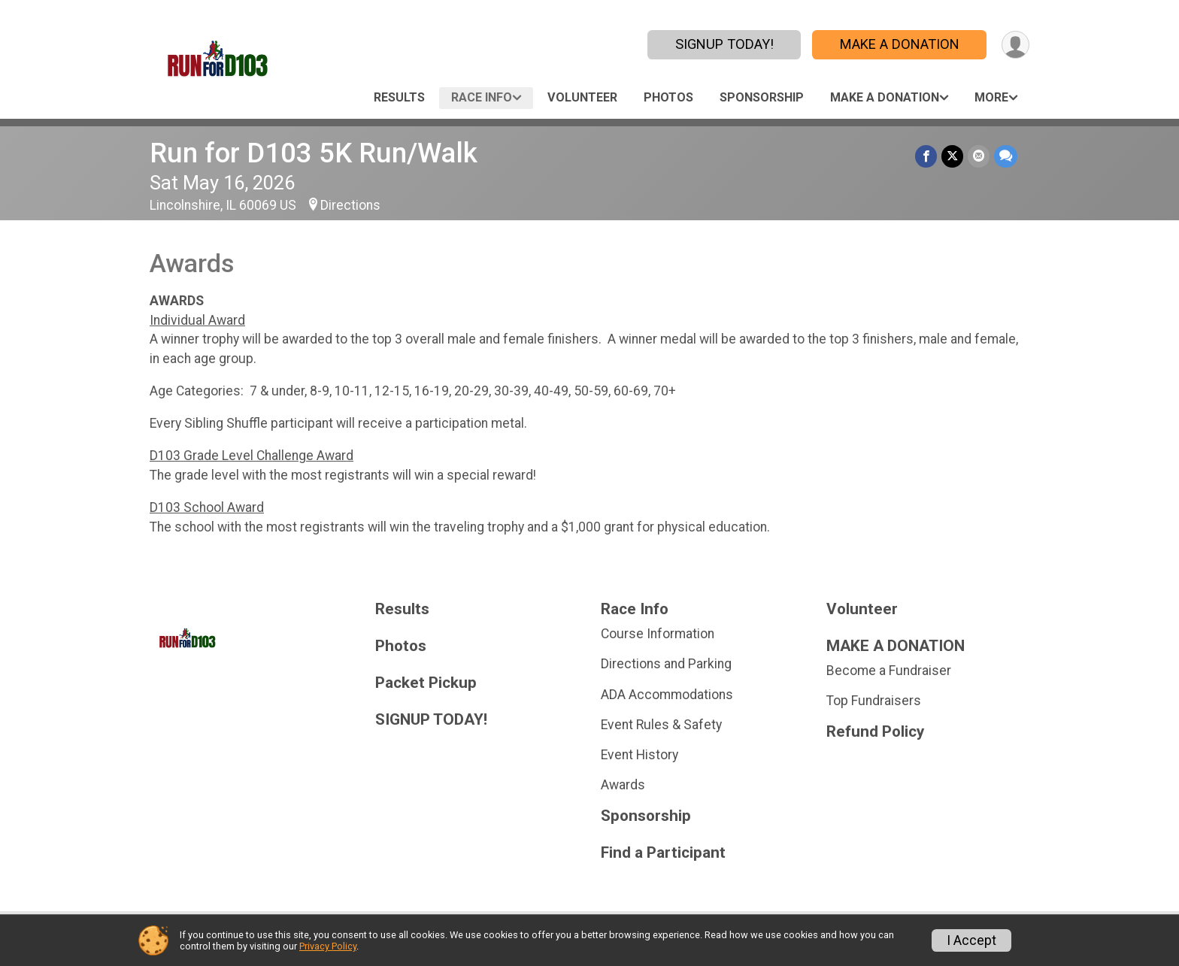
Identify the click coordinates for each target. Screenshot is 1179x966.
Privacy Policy (327, 946)
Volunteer (582, 97)
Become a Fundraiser (888, 670)
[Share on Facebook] (926, 156)
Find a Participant (663, 853)
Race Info (481, 97)
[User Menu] (1015, 45)
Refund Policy (875, 731)
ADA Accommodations (667, 694)
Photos (668, 97)
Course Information (657, 633)
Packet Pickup (426, 683)
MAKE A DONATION (899, 44)
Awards (623, 784)
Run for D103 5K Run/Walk (313, 153)
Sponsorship (762, 97)
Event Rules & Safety (661, 724)
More (991, 97)
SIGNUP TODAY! (724, 44)
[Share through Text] (1005, 156)
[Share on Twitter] (952, 156)
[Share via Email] (979, 156)
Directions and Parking (666, 663)
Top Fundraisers (873, 700)
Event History (639, 754)
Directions (350, 205)
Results (399, 97)
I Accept (971, 940)
